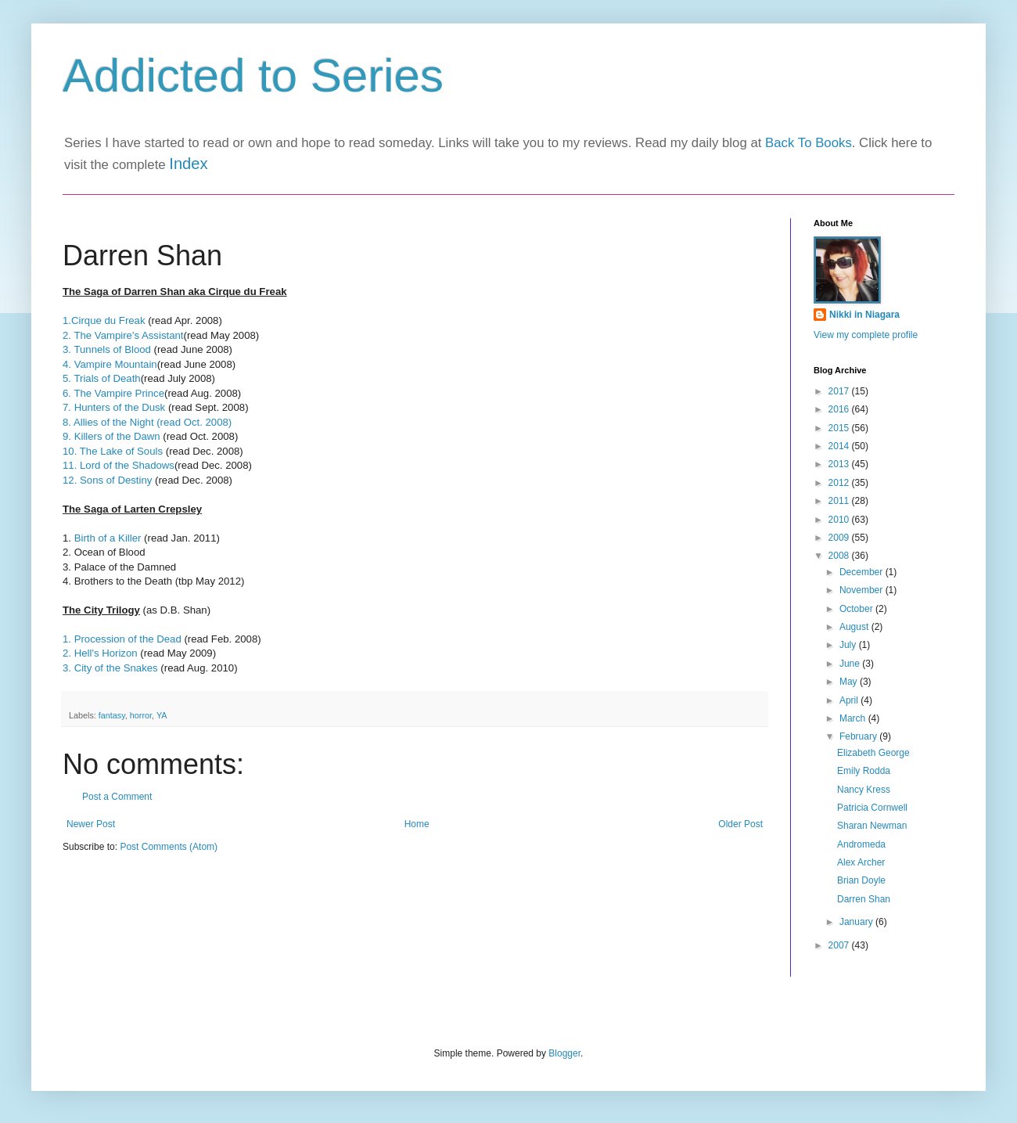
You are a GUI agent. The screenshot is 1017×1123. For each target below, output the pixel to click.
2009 (840, 537)
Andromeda (861, 844)
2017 (840, 391)
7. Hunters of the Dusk (114, 407)
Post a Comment (117, 796)
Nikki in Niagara (864, 314)
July (849, 644)
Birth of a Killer (108, 538)
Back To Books (808, 142)
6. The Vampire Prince (113, 393)
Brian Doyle (861, 880)
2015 (840, 428)
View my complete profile (866, 334)
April (850, 700)
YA (161, 715)
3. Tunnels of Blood (107, 349)
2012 (840, 482)
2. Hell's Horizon (100, 653)
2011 (840, 500)
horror (141, 715)
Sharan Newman (872, 825)
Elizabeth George (873, 752)
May (849, 681)
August (855, 626)
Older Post (740, 824)
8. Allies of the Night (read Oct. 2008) (147, 422)
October (857, 608)
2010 (840, 519)
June (850, 663)
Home (416, 824)
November (862, 590)
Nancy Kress (863, 789)
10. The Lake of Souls (114, 451)
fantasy (112, 715)
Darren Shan (863, 899)
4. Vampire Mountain (110, 364)
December (862, 572)
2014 (840, 446)
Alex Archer (861, 862)
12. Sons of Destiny (107, 480)
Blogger (564, 1053)
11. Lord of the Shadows (118, 465)
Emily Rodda (863, 770)
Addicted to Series (253, 75)
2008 (840, 555)
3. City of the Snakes (110, 668)
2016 (840, 409)
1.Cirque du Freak (105, 320)
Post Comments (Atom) (168, 846)
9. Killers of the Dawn (111, 436)
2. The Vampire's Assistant (123, 335)
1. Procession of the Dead (122, 639)
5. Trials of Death (102, 378)
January (857, 921)
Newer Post (90, 824)
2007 (840, 945)
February (859, 736)
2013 (840, 464)
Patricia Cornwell (872, 807)
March (853, 718)
